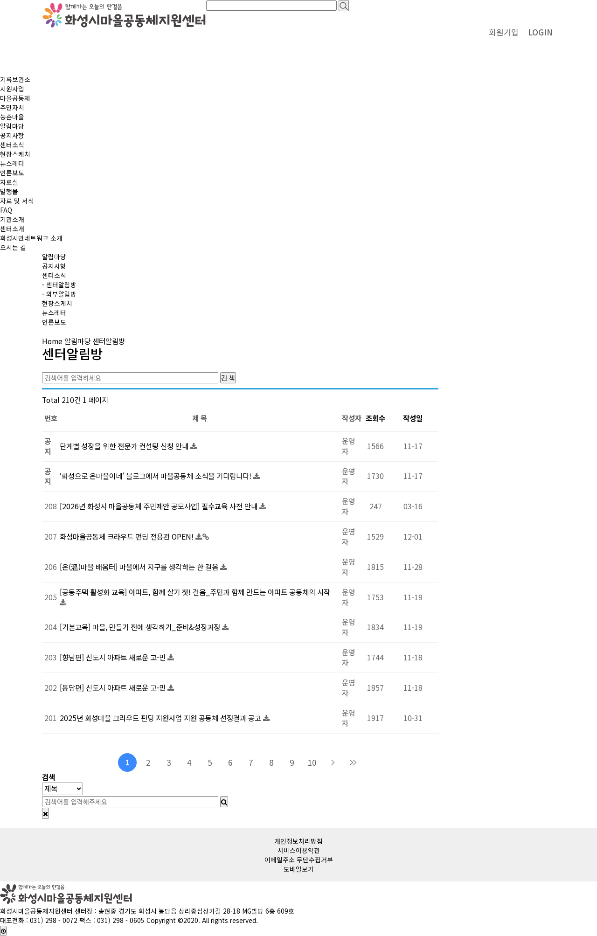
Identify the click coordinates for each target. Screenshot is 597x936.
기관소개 (12, 219)
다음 (332, 762)
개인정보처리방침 (298, 841)
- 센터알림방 (59, 284)
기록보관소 (15, 79)
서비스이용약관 (299, 850)
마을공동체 (15, 98)
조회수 (375, 418)
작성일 (413, 418)
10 (312, 762)
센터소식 (12, 144)
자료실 (9, 182)
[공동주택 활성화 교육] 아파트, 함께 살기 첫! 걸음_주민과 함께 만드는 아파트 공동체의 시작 (195, 592)
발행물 (9, 191)
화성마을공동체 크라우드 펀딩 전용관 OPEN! (127, 536)
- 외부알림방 (59, 293)
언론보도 (12, 172)
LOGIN (540, 32)
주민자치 (12, 107)
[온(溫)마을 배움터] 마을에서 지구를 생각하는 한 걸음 (140, 567)
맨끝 (353, 762)
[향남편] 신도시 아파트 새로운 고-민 (113, 657)
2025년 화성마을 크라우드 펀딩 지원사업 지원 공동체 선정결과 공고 (161, 718)
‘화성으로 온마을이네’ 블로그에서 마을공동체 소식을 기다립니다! (156, 476)
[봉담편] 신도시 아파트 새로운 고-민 (113, 687)
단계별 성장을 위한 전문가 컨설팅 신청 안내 (125, 446)
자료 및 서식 (17, 200)
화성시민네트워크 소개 (31, 238)
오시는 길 (13, 247)
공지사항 (12, 135)
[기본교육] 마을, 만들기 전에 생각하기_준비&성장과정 (141, 627)
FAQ (6, 210)
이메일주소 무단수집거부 (298, 859)
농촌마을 (12, 116)
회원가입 (504, 32)
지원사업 (12, 88)
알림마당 (12, 126)
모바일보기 (299, 869)
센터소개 (12, 228)
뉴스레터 (12, 163)
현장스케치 (15, 154)
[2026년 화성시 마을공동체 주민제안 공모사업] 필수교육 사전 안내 (159, 506)
